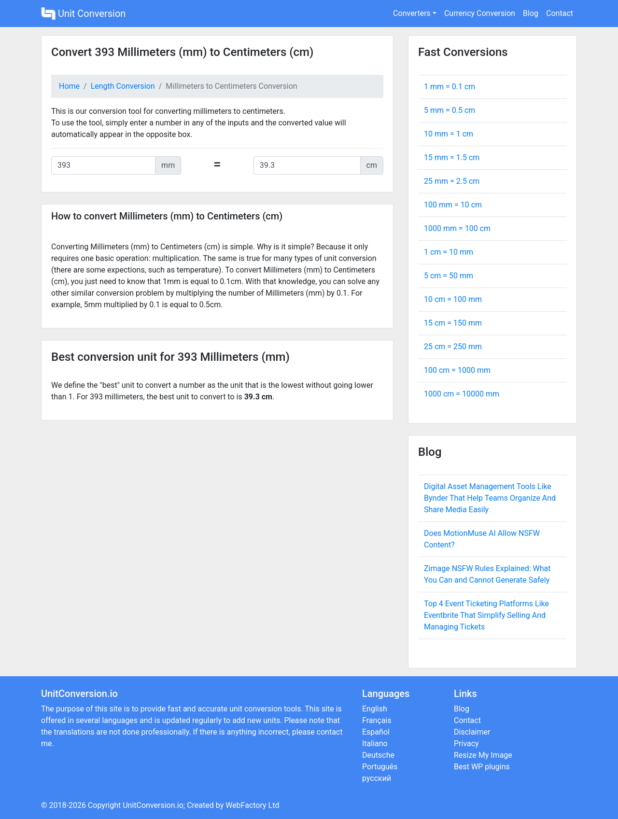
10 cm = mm (453, 299)
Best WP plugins (482, 766)
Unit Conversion (83, 13)
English (374, 708)
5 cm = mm (448, 275)
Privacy (466, 743)
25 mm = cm (451, 181)
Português (380, 766)
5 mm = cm (449, 110)
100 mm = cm (453, 204)
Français (377, 720)
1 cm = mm (448, 252)
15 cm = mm (453, 323)
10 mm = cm (448, 133)
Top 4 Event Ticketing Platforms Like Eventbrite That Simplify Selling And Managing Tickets (486, 615)
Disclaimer (472, 732)
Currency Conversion (479, 13)
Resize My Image (483, 755)
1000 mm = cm (457, 228)
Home (69, 86)
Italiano (375, 743)
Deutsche (378, 755)
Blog (530, 13)
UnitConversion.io (153, 805)
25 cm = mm (453, 346)
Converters (412, 13)
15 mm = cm (451, 157)
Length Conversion (123, 86)
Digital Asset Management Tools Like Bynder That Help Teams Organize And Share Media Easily (490, 498)
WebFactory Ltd (252, 805)
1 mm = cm (449, 86)
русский (376, 778)
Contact (559, 13)
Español (376, 732)
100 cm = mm (457, 370)
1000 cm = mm (461, 393)
